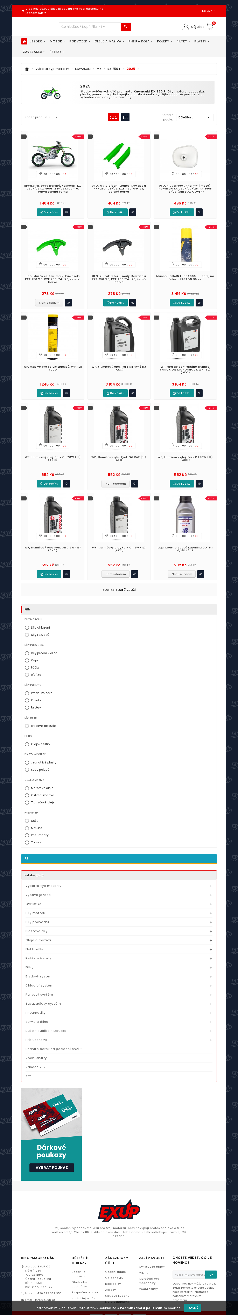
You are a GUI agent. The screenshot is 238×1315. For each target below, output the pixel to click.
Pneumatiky (40, 825)
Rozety (36, 690)
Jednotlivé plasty (43, 752)
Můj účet (197, 27)
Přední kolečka (41, 682)
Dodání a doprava (79, 1263)
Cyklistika (34, 893)
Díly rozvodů (40, 624)
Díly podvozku (37, 911)
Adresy (110, 1279)
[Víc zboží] (90, 27)
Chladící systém (40, 975)
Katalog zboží (34, 864)
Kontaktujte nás (83, 1288)
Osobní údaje (115, 1261)
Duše (34, 810)
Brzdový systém (39, 966)
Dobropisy (113, 1273)
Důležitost (194, 117)
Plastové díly (37, 920)
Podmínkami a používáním (143, 1308)
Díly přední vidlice (44, 643)
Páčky (35, 657)
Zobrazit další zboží (119, 579)
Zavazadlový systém (43, 993)
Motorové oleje (42, 777)
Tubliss (36, 832)
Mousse (36, 817)
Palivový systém (39, 984)
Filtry (30, 957)
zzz (28, 1065)
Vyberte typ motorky (43, 875)
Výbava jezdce (38, 884)
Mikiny (143, 1262)
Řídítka (36, 664)
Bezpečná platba (85, 1282)
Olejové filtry (40, 734)
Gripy (35, 650)
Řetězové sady (38, 948)
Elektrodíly (34, 938)
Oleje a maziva (38, 929)
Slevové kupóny (117, 1285)
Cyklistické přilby (152, 1256)
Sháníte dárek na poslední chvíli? (54, 1038)
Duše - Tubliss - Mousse (46, 1020)
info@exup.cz (45, 1289)
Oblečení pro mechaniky (149, 1270)
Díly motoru (35, 902)
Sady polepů (40, 759)
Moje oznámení (117, 1291)
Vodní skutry (36, 1047)
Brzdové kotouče (43, 715)
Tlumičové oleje (43, 792)
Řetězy (36, 697)
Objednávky (114, 1267)
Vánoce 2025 (37, 1056)
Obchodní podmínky (79, 1274)
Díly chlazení (40, 617)
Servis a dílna (37, 1011)
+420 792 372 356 (48, 1283)
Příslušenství (36, 1029)
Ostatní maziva (42, 785)
